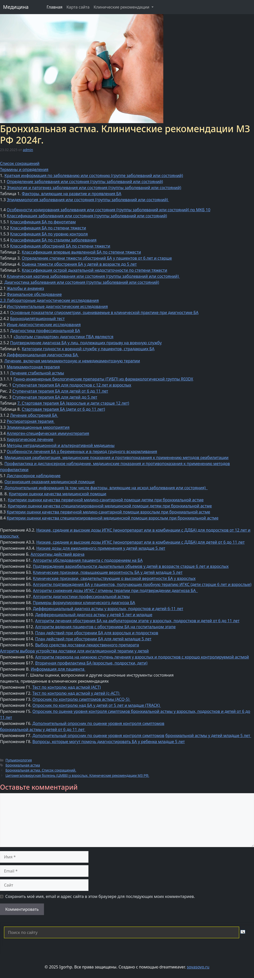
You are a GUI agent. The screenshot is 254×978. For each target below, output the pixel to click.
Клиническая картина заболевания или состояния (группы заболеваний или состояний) (93, 276)
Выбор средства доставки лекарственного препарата (87, 645)
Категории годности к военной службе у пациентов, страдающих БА (88, 349)
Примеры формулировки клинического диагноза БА (84, 602)
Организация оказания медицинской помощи (50, 481)
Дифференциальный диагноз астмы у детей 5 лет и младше (93, 614)
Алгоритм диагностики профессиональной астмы (81, 596)
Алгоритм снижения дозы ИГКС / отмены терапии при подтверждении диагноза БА (115, 590)
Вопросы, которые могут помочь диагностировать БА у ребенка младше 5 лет (108, 741)
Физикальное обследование (34, 294)
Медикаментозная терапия (33, 367)
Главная (55, 7)
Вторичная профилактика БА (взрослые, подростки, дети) (91, 663)
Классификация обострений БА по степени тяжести (60, 246)
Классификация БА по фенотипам (43, 222)
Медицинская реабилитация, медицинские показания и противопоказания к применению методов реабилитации (117, 457)
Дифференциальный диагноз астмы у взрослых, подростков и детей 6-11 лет (108, 608)
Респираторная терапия (31, 421)
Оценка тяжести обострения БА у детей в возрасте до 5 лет (79, 264)
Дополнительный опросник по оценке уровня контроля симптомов (98, 723)
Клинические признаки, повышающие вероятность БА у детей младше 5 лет (108, 572)
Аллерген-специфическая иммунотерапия (48, 433)
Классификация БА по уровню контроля (49, 234)
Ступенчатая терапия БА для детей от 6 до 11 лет (60, 391)
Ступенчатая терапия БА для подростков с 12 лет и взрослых (71, 385)
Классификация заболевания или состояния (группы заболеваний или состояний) (87, 216)
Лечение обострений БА (34, 415)
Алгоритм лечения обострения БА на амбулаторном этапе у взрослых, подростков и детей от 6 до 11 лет (137, 620)
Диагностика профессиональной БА (45, 330)
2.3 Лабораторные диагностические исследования (49, 300)
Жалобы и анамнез (25, 288)
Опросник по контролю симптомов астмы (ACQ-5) (81, 699)
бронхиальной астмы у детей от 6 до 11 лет (43, 729)
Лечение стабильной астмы (37, 373)
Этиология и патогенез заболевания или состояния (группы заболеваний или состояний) (94, 187)
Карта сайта (78, 7)
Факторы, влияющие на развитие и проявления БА (71, 193)
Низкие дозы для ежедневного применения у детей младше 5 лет (100, 548)
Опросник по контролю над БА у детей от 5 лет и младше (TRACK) (96, 705)
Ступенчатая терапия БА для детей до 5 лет (54, 397)
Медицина (16, 7)
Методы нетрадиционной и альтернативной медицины (61, 445)
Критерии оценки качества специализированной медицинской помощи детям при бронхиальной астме (110, 506)
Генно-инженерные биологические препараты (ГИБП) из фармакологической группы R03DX (103, 379)
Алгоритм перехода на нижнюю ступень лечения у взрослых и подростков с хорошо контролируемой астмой (142, 657)
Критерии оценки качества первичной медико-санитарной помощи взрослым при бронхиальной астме (108, 512)
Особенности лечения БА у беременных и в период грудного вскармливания (82, 451)
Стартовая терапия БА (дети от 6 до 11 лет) (63, 409)
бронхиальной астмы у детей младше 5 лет (208, 735)
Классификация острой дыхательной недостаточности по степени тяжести (94, 270)
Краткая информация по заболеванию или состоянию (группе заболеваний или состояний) (94, 175)
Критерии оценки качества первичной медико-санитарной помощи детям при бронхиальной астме (106, 500)
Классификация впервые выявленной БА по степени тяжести (81, 252)
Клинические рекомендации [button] (121, 7)
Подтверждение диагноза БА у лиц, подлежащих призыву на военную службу (86, 342)
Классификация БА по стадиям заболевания (53, 240)
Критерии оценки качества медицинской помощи (57, 494)
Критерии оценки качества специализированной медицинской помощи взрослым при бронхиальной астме (112, 518)
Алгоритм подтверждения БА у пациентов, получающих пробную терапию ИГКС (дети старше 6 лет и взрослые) (142, 584)
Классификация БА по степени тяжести (48, 228)
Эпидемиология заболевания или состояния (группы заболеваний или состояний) (88, 199)
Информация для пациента (58, 669)
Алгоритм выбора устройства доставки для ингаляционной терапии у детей (74, 651)
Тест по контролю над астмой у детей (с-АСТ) (76, 693)
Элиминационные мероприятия (38, 427)
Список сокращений (19, 163)
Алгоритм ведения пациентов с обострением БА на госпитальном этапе (105, 627)
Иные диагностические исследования (44, 324)
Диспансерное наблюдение (34, 475)
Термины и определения (24, 169)
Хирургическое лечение (30, 439)
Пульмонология (19, 760)
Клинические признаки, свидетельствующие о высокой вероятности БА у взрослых (114, 578)
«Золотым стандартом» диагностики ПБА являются (64, 336)
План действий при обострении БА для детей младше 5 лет (93, 639)
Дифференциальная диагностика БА (43, 355)
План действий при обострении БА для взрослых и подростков (96, 633)
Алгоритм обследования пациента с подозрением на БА (88, 560)
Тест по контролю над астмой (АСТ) (66, 687)
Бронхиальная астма (23, 765)
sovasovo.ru (198, 967)
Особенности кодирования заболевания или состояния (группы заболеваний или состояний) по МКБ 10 (108, 210)
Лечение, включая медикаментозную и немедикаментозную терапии (72, 361)
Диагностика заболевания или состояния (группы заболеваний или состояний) (82, 282)
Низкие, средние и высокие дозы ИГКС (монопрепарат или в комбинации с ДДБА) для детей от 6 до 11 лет (140, 542)
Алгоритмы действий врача (57, 554)
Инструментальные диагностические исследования (57, 306)
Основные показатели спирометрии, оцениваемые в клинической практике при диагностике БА (104, 312)
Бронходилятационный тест (37, 318)
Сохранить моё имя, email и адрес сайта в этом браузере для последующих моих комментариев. (100, 896)
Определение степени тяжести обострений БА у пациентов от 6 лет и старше (97, 258)
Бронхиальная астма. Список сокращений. (41, 770)
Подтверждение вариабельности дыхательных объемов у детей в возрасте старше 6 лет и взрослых (131, 566)
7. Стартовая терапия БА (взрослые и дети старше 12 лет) (73, 403)
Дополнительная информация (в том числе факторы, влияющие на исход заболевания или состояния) (106, 488)
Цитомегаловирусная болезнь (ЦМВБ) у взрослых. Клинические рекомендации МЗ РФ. (77, 775)
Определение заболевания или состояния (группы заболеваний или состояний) (85, 181)
